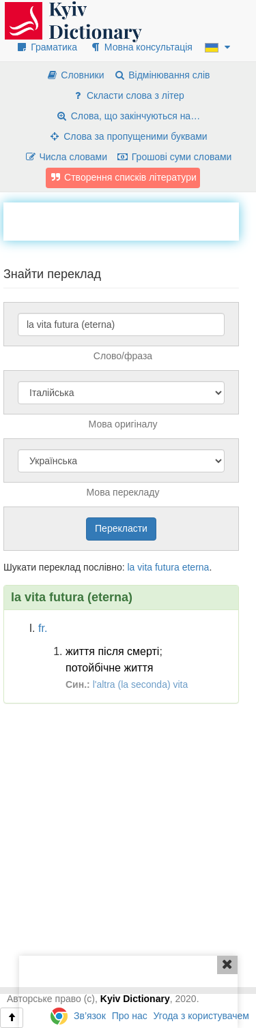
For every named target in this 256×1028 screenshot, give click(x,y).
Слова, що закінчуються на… (128, 115)
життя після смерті (112, 651)
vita (144, 567)
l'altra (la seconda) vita (140, 684)
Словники (75, 75)
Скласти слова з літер (128, 95)
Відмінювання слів (161, 75)
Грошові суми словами (174, 156)
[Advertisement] (129, 219)
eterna (196, 567)
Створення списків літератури (123, 177)
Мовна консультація (141, 47)
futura (167, 567)
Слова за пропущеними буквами (127, 136)
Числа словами (66, 156)
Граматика (46, 47)
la (130, 567)
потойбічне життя (109, 668)
